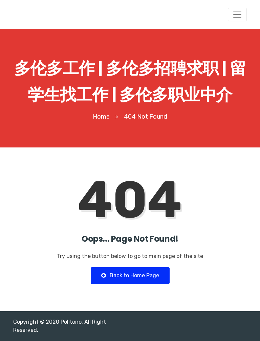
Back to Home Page (130, 275)
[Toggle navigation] (237, 14)
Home (101, 116)
